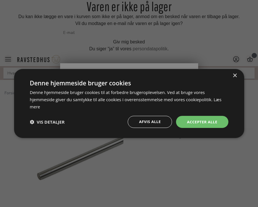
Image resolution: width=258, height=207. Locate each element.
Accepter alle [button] (201, 121)
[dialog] (129, 103)
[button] (47, 122)
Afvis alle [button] (147, 121)
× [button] (235, 75)
